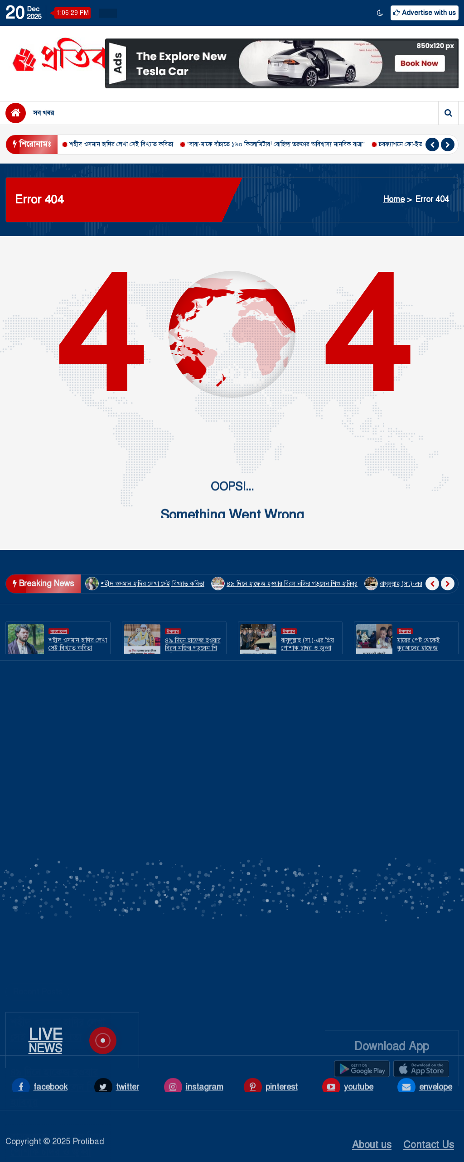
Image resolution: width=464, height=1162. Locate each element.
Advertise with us (424, 13)
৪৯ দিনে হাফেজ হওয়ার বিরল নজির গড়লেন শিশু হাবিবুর (55, 920)
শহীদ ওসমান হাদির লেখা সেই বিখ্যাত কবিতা (121, 144)
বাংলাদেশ (58, 650)
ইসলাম (173, 650)
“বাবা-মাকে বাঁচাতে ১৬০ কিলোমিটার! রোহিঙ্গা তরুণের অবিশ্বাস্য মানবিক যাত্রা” (275, 144)
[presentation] (432, 144)
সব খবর (43, 113)
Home (394, 199)
